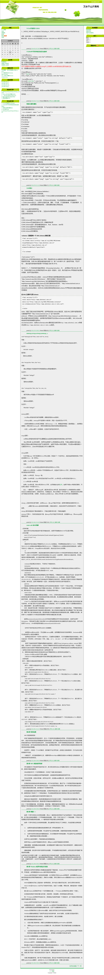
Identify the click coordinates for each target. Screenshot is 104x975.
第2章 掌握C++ (31, 812)
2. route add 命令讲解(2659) (8, 94)
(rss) (3, 71)
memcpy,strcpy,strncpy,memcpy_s (37, 333)
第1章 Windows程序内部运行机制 (37, 866)
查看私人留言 (5, 65)
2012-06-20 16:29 (35, 522)
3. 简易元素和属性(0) (7, 107)
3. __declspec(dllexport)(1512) (9, 95)
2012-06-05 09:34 (35, 760)
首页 (3, 31)
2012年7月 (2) (5, 83)
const (29, 81)
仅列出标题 (73, 966)
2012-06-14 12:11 (35, 729)
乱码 (61, 484)
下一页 (79, 966)
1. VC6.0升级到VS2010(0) (8, 103)
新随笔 (3, 32)
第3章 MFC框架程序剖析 (34, 763)
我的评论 (88, 31)
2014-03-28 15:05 (35, 48)
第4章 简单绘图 (31, 732)
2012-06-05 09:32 (35, 963)
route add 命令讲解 (33, 525)
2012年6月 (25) (5, 85)
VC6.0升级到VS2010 (33, 28)
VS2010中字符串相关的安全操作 (37, 51)
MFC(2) (3, 74)
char (32, 81)
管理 (3, 37)
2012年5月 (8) (5, 86)
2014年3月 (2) (5, 82)
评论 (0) (51, 48)
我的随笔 (88, 29)
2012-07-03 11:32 (35, 185)
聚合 (3, 35)
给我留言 (4, 62)
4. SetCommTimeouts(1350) (8, 96)
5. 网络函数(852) (6, 98)
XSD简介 (29, 188)
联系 (3, 34)
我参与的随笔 (90, 32)
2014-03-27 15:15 (35, 101)
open (28, 74)
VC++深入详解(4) (6, 75)
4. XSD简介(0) (5, 109)
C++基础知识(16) (6, 72)
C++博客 (4, 29)
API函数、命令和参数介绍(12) (10, 70)
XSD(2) (3, 77)
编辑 (55, 48)
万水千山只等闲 (91, 6)
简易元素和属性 (31, 104)
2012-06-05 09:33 (35, 808)
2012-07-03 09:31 (35, 330)
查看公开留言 (5, 63)
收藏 (58, 48)
